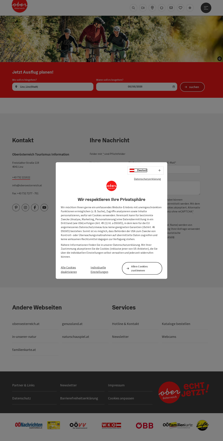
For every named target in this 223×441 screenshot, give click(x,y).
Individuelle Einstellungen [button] (99, 270)
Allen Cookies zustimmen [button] (139, 268)
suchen (194, 87)
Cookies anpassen (121, 398)
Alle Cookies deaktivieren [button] (69, 270)
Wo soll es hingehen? (24, 79)
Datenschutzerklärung (147, 178)
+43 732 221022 (21, 177)
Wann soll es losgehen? (109, 79)
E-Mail (171, 162)
